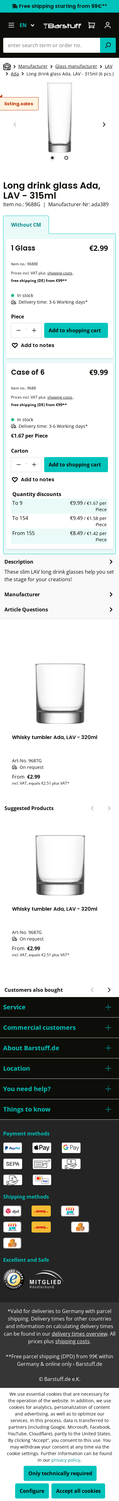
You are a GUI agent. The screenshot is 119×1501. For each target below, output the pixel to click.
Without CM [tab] (26, 224)
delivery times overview (79, 1333)
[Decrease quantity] (18, 330)
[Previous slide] (15, 124)
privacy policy (65, 1460)
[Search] (108, 45)
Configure (32, 1490)
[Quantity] (26, 330)
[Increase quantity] (34, 330)
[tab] (52, 158)
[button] (59, 1007)
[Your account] (108, 25)
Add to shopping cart (75, 330)
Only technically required (60, 1473)
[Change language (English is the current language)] (30, 25)
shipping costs (59, 273)
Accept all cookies (78, 1490)
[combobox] (51, 45)
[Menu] (11, 25)
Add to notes (32, 345)
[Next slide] (104, 124)
